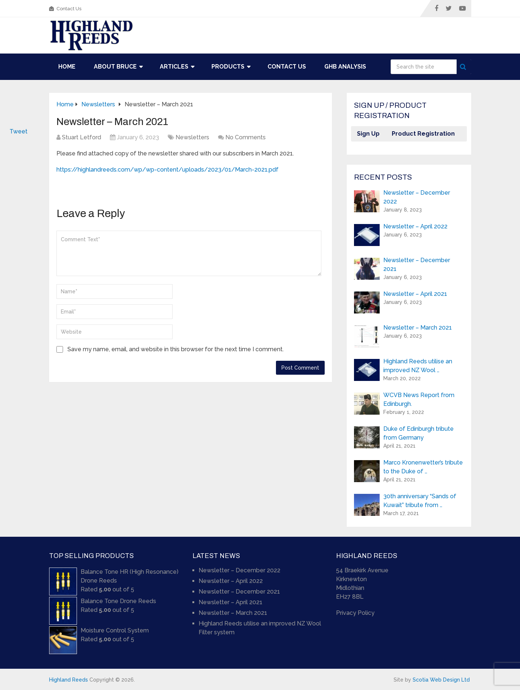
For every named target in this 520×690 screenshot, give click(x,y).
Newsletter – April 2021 (415, 293)
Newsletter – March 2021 (417, 327)
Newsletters (192, 137)
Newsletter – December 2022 (416, 197)
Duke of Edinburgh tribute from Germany (418, 433)
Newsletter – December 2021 (416, 264)
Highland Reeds (68, 680)
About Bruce (115, 66)
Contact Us (65, 8)
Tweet (18, 131)
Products (227, 66)
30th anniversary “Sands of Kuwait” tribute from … (419, 501)
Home (66, 66)
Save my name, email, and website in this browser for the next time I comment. (175, 349)
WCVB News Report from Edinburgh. (418, 399)
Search (464, 66)
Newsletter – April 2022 (415, 226)
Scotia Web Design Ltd (441, 680)
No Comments (245, 137)
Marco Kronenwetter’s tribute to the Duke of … (423, 467)
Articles (174, 66)
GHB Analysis (345, 66)
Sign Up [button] (368, 133)
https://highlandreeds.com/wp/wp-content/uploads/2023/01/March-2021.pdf (167, 169)
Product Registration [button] (423, 133)
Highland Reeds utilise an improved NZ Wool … (417, 366)
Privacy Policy (355, 612)
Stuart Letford (81, 137)
